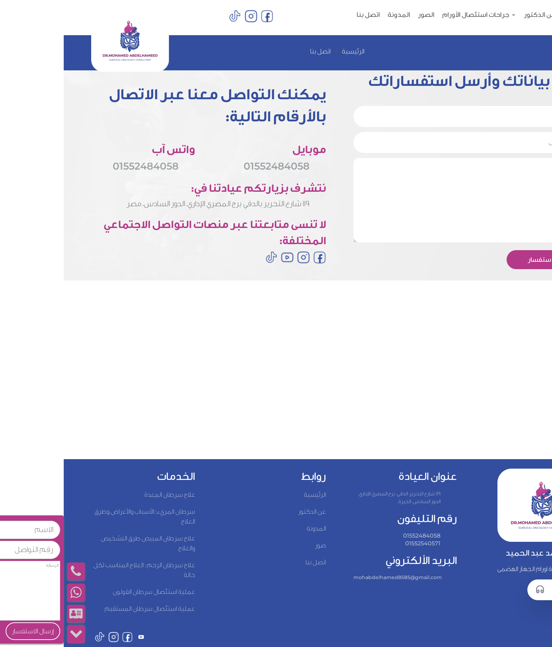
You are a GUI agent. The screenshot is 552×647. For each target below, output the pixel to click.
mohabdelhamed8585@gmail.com (334, 577)
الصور (362, 15)
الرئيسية (512, 15)
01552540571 (359, 543)
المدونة (335, 15)
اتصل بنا (304, 15)
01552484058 (82, 166)
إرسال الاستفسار (487, 260)
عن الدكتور (476, 15)
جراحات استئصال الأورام (411, 15)
